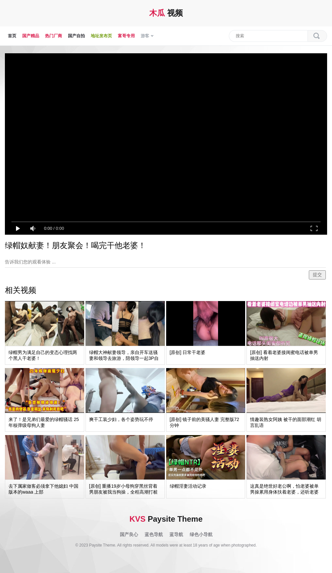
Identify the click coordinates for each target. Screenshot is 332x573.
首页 (12, 35)
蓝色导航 (154, 534)
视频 (166, 12)
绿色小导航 (201, 534)
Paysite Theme (165, 518)
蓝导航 (176, 534)
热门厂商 (53, 35)
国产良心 (129, 534)
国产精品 (30, 35)
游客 (147, 35)
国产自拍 (76, 35)
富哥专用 (126, 35)
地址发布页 (101, 35)
